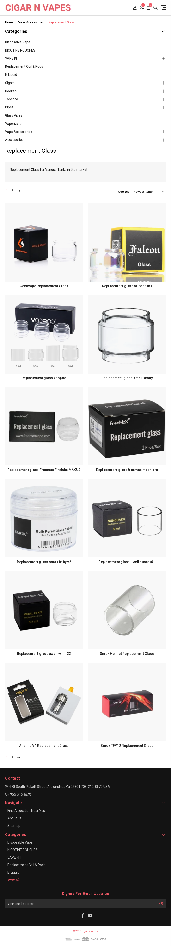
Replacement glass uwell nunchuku (126, 562)
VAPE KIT (12, 58)
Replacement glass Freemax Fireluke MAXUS (43, 470)
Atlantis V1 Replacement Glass (44, 746)
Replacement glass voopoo (44, 378)
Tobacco (11, 99)
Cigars (10, 83)
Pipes (9, 107)
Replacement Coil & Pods (24, 66)
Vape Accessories (18, 132)
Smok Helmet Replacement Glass (127, 654)
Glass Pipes (13, 115)
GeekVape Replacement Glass (44, 286)
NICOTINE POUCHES (20, 50)
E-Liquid (11, 75)
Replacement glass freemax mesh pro (127, 470)
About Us (14, 818)
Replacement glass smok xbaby (127, 378)
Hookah (11, 91)
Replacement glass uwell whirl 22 (44, 654)
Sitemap (13, 826)
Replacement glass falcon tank (127, 286)
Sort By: (123, 191)
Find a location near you (26, 811)
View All (13, 880)
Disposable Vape (17, 42)
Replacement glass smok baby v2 (44, 562)
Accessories (14, 140)
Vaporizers (13, 124)
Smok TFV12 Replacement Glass (127, 746)
